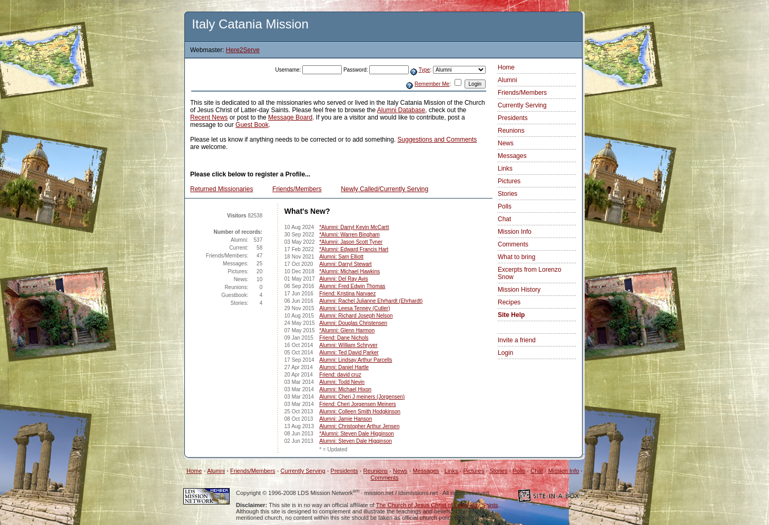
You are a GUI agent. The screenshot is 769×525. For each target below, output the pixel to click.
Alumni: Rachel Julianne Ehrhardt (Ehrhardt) (370, 301)
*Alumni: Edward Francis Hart (353, 249)
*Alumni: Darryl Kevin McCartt (354, 227)
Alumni (507, 80)
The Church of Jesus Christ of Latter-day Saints (437, 505)
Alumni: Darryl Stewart (345, 264)
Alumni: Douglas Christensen (353, 323)
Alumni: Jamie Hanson (345, 419)
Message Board (290, 117)
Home (506, 67)
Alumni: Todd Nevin (341, 382)
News (506, 143)
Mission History (519, 289)
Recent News (209, 117)
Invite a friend (517, 340)
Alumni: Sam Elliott (341, 257)
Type (424, 70)
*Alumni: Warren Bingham (349, 234)
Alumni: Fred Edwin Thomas (352, 286)
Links (505, 168)
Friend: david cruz (340, 375)
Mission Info (514, 231)
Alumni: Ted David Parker (349, 352)
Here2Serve (243, 50)
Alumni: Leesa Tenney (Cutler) (354, 308)
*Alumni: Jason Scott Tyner (350, 242)
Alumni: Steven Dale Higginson (355, 441)
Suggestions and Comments (437, 139)
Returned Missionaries (221, 189)
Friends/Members (296, 189)
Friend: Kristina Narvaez (347, 293)
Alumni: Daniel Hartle (344, 367)
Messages (512, 156)
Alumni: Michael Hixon (345, 389)
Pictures (509, 181)
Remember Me (432, 84)
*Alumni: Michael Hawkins (349, 271)
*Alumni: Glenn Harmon (346, 330)
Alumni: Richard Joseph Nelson (356, 316)
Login (505, 352)
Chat (504, 219)
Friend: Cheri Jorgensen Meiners (357, 404)
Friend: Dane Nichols (343, 338)
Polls (504, 206)
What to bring (516, 257)
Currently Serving (522, 105)
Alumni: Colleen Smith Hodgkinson (359, 411)
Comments (513, 244)
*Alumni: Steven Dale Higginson (356, 434)
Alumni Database (401, 110)
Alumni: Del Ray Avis (343, 279)
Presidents (513, 118)
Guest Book (252, 124)
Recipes (509, 302)
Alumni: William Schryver (348, 345)
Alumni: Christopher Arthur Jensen (359, 426)
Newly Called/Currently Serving (384, 189)
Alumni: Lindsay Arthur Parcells (355, 360)
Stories (507, 193)
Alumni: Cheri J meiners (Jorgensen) (362, 397)
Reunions (511, 130)
